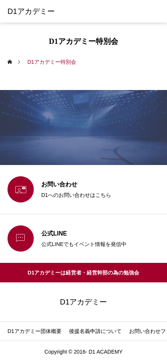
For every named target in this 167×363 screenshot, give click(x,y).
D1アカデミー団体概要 (35, 331)
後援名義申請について (95, 331)
